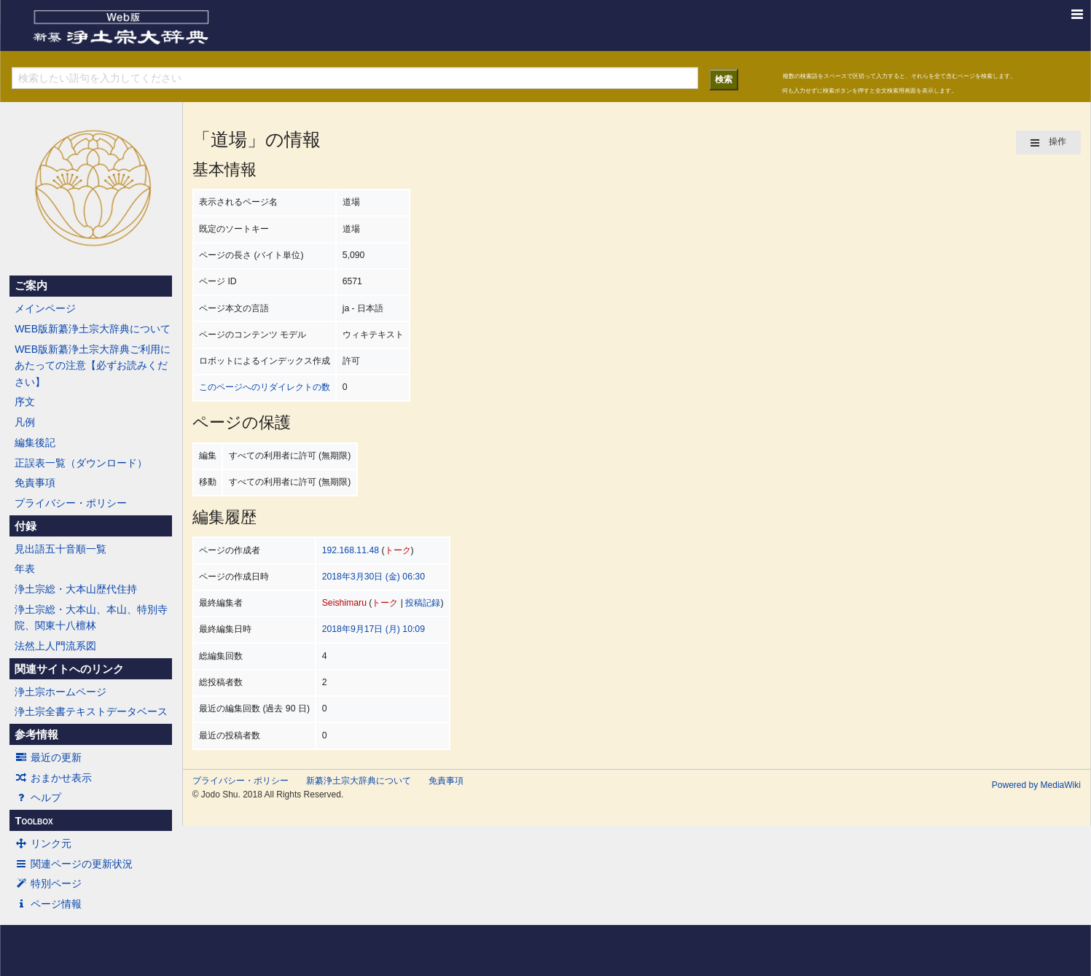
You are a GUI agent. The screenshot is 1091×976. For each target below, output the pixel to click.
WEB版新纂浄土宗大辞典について (93, 329)
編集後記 (35, 442)
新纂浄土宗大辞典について (358, 781)
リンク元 (43, 843)
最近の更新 (48, 757)
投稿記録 (422, 603)
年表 (25, 568)
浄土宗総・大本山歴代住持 (76, 589)
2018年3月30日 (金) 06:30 (373, 576)
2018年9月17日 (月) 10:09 (373, 629)
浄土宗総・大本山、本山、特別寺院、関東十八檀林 (91, 617)
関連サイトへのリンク (69, 669)
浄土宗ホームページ (60, 692)
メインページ (45, 308)
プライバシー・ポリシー (71, 503)
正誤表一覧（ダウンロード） (81, 463)
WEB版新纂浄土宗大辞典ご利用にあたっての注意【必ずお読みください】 (93, 365)
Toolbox (33, 821)
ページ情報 (48, 904)
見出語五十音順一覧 (60, 549)
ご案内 (31, 286)
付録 (25, 526)
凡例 (25, 422)
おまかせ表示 (53, 778)
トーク (398, 550)
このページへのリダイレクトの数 (264, 387)
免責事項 (35, 482)
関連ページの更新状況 (74, 864)
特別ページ (48, 883)
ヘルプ (38, 797)
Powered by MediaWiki (1036, 785)
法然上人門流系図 (55, 646)
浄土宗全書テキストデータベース (91, 711)
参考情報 (36, 735)
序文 (25, 401)
